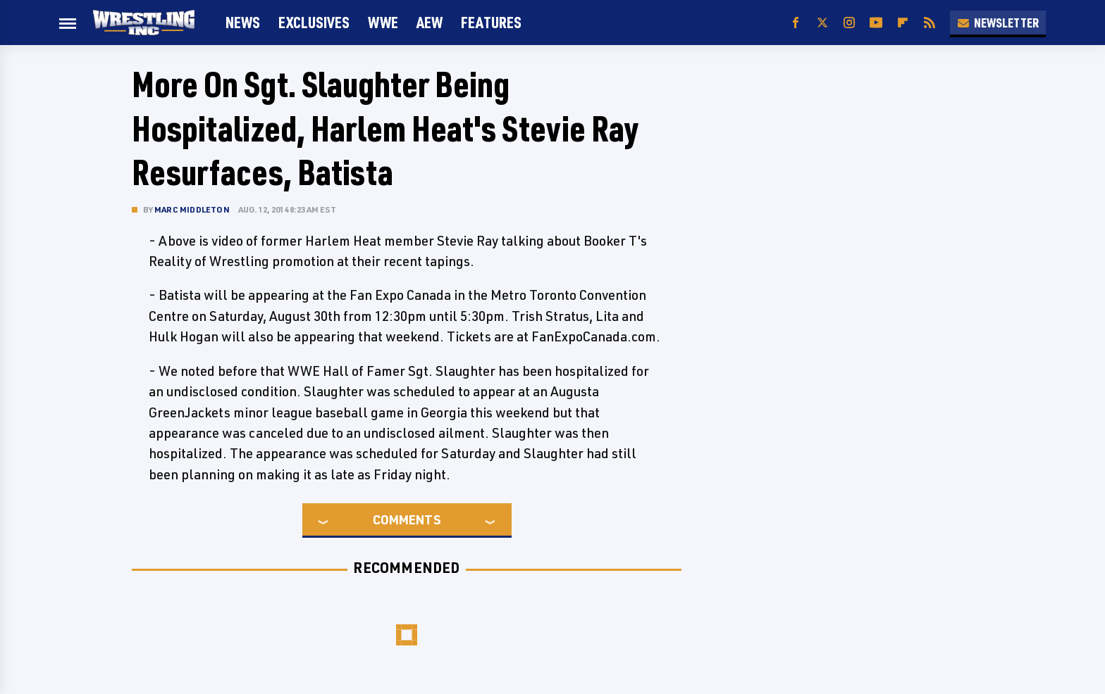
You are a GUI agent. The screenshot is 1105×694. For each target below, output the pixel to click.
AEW (429, 22)
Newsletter (998, 22)
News (243, 22)
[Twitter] (822, 23)
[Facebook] (795, 23)
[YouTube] (876, 23)
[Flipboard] (902, 23)
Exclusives (314, 22)
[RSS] (929, 23)
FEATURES (491, 22)
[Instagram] (849, 23)
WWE (383, 22)
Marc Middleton (192, 209)
